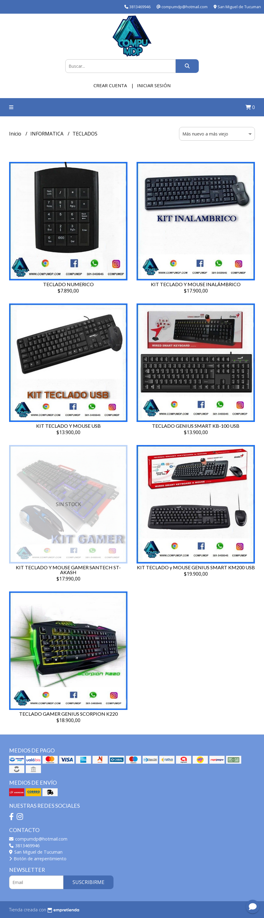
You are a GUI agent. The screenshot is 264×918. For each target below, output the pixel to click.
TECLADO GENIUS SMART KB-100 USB (195, 426)
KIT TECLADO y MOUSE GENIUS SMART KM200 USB (196, 567)
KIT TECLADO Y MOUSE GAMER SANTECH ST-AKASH (68, 569)
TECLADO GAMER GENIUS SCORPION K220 (68, 714)
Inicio (15, 133)
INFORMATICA (47, 133)
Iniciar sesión (154, 85)
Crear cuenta (110, 85)
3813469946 (24, 845)
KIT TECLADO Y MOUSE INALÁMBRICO (196, 284)
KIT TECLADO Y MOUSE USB (68, 426)
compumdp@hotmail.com (38, 839)
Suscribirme (88, 882)
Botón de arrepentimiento (37, 858)
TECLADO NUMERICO (68, 284)
